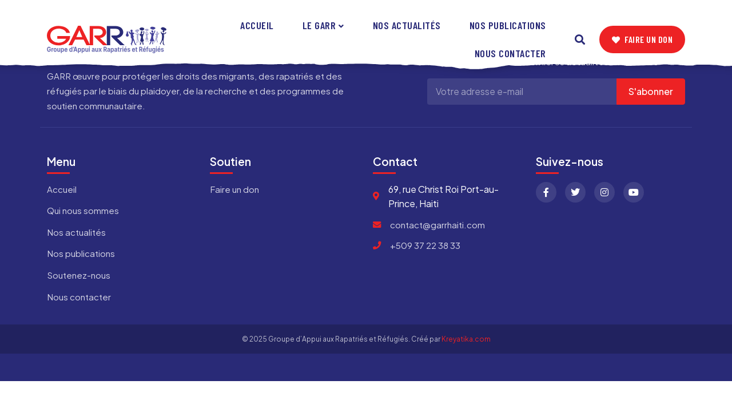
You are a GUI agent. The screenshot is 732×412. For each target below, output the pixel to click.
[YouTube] (633, 192)
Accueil (257, 25)
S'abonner (650, 91)
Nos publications (508, 25)
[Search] (580, 39)
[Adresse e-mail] (522, 91)
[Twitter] (575, 192)
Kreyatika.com (466, 339)
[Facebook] (546, 192)
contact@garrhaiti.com (437, 224)
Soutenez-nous (78, 275)
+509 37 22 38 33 (425, 245)
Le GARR (319, 25)
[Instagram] (604, 192)
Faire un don (642, 39)
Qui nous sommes (83, 210)
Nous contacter (510, 53)
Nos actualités (407, 25)
